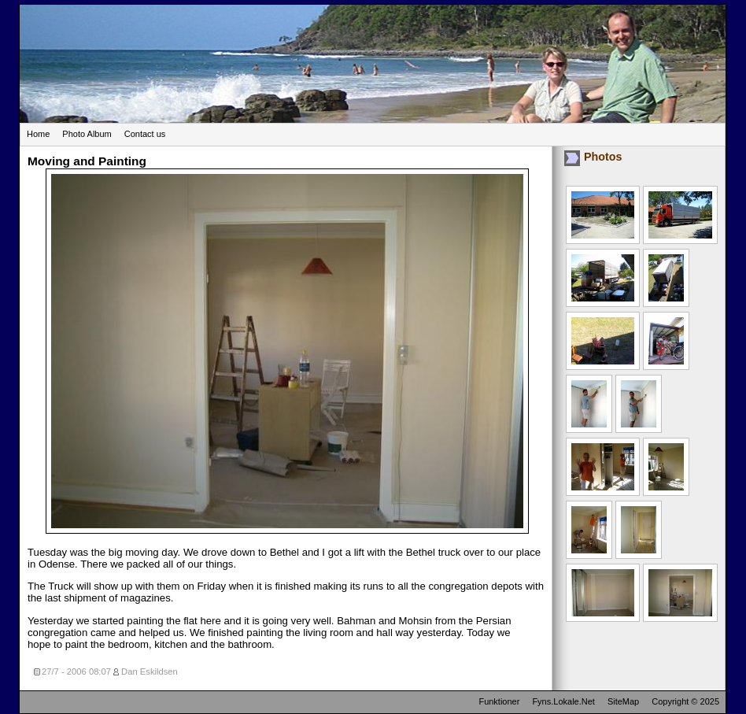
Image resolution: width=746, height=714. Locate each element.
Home (38, 134)
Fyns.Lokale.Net (563, 701)
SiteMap (623, 701)
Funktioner (498, 701)
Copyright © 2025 (685, 701)
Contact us (145, 134)
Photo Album (86, 134)
